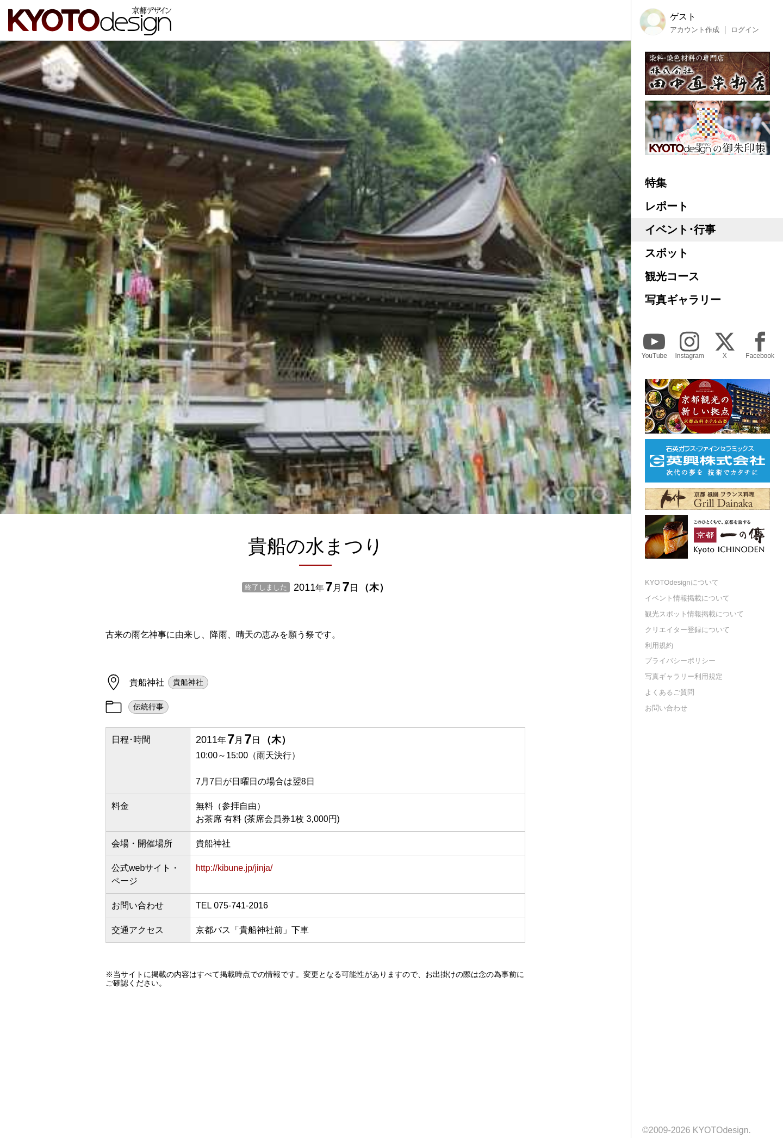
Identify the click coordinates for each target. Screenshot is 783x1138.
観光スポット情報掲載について (694, 614)
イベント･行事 (680, 230)
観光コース (672, 276)
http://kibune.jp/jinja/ (234, 868)
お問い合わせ (666, 708)
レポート (666, 206)
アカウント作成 (694, 30)
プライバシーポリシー (680, 661)
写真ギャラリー (683, 300)
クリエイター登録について (687, 630)
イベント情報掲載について (687, 598)
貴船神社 (188, 682)
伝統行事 (148, 706)
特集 (656, 183)
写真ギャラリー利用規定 (684, 676)
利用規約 (659, 645)
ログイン (745, 30)
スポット (666, 253)
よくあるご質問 (669, 692)
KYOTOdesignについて (682, 582)
